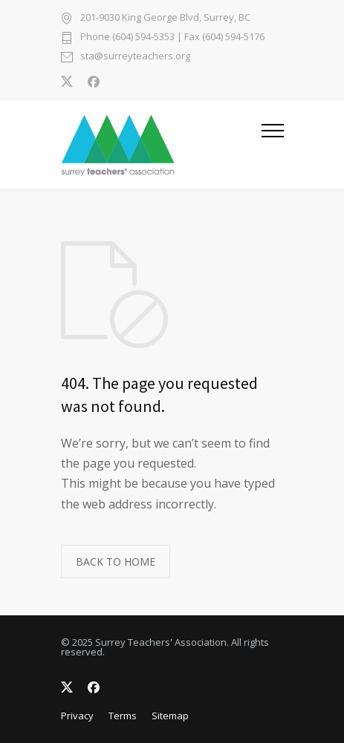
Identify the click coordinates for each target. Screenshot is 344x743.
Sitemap (170, 715)
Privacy (77, 715)
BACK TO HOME (115, 561)
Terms (122, 715)
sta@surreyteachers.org (135, 56)
